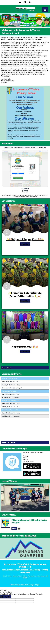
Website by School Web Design (22, 585)
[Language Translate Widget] (25, 8)
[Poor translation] (7, 596)
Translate (29, 10)
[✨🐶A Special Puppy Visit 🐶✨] (25, 218)
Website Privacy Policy (19, 576)
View (14, 528)
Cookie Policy (7, 576)
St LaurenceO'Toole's (25, 189)
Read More (25, 244)
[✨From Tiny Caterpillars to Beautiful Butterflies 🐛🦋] (25, 272)
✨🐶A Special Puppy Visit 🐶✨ (25, 239)
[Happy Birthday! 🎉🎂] (25, 326)
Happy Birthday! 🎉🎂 (25, 346)
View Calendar (8, 442)
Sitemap (25, 577)
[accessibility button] (30, 3)
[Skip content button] (20, 3)
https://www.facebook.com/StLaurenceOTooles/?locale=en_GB (25, 147)
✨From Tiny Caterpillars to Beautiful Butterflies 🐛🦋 (25, 294)
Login (37, 585)
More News (6, 367)
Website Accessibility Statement (37, 576)
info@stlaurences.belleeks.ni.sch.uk (20, 569)
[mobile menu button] (45, 9)
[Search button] (25, 3)
